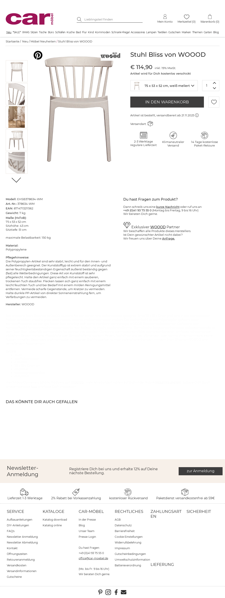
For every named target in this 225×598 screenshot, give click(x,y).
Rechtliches (129, 511)
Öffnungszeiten (17, 554)
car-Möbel (91, 511)
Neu (8, 32)
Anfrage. (168, 238)
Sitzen (34, 32)
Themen (197, 32)
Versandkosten (16, 565)
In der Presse (87, 519)
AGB (118, 519)
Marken (186, 32)
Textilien (162, 32)
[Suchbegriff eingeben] (113, 19)
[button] (16, 71)
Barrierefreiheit (125, 531)
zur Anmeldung (200, 471)
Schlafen (60, 32)
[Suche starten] (80, 19)
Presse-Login (87, 536)
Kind (91, 32)
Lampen (151, 32)
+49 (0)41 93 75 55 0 (91, 553)
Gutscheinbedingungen (130, 554)
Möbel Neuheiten (43, 41)
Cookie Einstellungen (129, 536)
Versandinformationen (21, 571)
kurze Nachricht (168, 206)
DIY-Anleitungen (18, 525)
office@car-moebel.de (93, 558)
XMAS (25, 32)
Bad (78, 32)
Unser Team (86, 531)
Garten (208, 32)
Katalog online (52, 525)
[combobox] (164, 85)
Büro (51, 32)
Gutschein (174, 32)
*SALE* (17, 32)
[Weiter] (16, 180)
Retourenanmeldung (21, 559)
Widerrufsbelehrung (128, 542)
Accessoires (138, 32)
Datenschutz (123, 525)
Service (15, 511)
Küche (70, 32)
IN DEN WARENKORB (167, 102)
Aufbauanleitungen (19, 519)
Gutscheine (14, 576)
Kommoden (102, 32)
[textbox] (164, 85)
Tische (42, 32)
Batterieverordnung (128, 565)
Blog (216, 32)
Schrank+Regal (120, 32)
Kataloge (53, 511)
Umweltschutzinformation (132, 559)
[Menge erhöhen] (214, 83)
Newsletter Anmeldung (22, 536)
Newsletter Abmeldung (22, 542)
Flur (84, 32)
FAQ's (11, 531)
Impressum (122, 548)
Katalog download (55, 519)
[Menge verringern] (214, 88)
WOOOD (158, 227)
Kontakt (12, 548)
